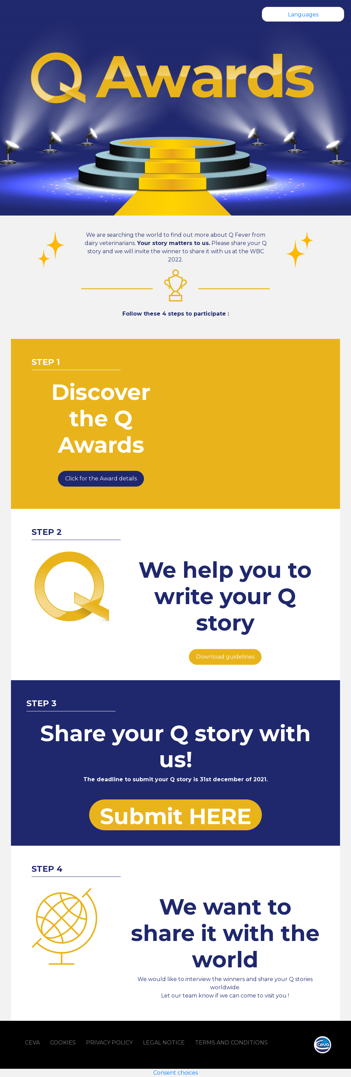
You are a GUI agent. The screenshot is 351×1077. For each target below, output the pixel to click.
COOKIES (63, 1042)
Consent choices (175, 1072)
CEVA (32, 1042)
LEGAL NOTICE (164, 1042)
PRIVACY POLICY (109, 1042)
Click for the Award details (101, 478)
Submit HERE (175, 816)
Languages (303, 14)
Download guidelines (225, 656)
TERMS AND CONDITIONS (231, 1042)
